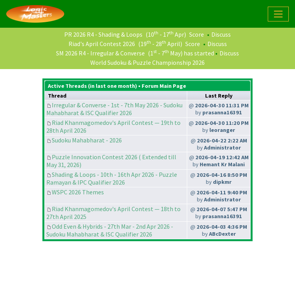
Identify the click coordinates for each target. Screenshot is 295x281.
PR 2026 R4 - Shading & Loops (103, 34)
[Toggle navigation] (278, 14)
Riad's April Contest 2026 (101, 44)
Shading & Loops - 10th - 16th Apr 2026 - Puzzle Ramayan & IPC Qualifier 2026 (111, 178)
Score (196, 34)
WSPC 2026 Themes (78, 192)
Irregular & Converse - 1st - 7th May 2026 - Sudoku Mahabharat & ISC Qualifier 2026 (114, 109)
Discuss (221, 34)
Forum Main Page (164, 85)
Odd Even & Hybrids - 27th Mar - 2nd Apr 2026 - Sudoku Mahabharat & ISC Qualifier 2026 (109, 230)
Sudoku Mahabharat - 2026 (87, 140)
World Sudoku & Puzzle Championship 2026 (147, 62)
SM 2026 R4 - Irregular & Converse (100, 53)
